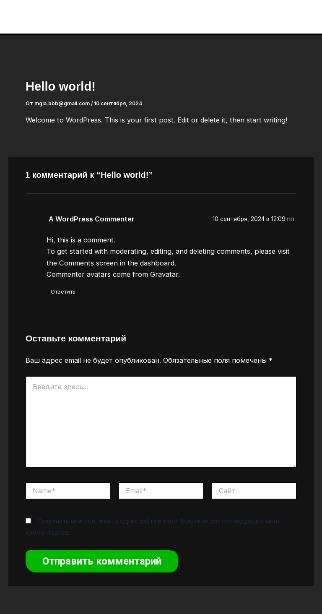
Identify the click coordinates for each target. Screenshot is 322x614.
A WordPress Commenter (92, 219)
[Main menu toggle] (305, 17)
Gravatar (164, 274)
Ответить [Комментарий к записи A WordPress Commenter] (63, 291)
